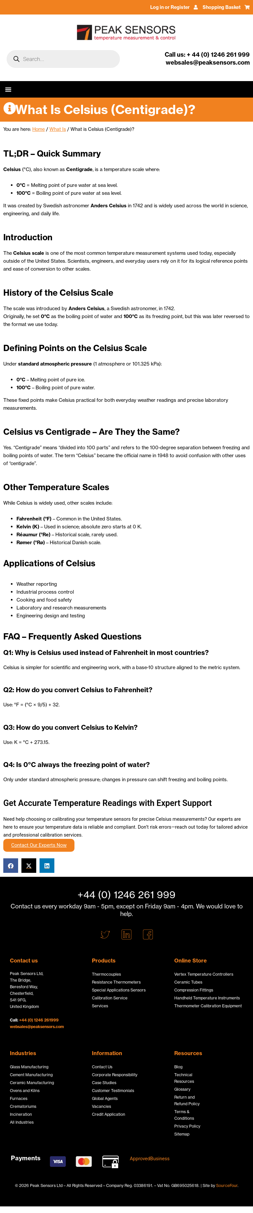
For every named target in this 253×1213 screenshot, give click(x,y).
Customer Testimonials (113, 1090)
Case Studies (104, 1082)
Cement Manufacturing (31, 1074)
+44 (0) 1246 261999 (39, 1020)
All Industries (22, 1122)
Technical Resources (184, 1078)
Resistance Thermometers (116, 982)
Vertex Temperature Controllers (203, 974)
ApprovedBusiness (150, 1159)
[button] (8, 89)
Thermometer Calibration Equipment (208, 1005)
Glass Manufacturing (29, 1066)
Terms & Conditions (184, 1115)
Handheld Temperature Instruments (207, 997)
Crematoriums (23, 1106)
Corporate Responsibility (114, 1074)
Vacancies (101, 1106)
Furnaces (18, 1098)
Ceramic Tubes (188, 982)
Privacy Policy (187, 1126)
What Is (57, 129)
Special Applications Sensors (119, 990)
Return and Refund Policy (187, 1100)
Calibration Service (109, 997)
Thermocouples (106, 974)
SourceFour (227, 1185)
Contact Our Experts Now (39, 845)
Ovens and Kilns (25, 1090)
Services (100, 1005)
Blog (178, 1066)
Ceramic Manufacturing (32, 1082)
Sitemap (181, 1134)
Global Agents (105, 1098)
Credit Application (108, 1114)
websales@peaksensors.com (37, 1026)
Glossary (182, 1089)
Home (38, 129)
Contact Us (102, 1066)
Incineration (21, 1114)
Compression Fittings (193, 990)
